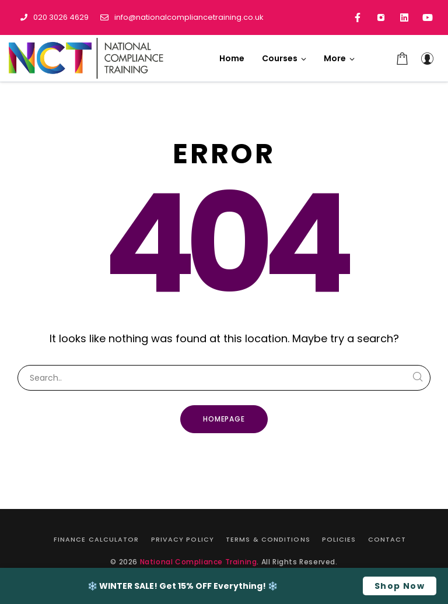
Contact (387, 539)
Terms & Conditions (268, 539)
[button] (339, 58)
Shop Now (399, 586)
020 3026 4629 (54, 17)
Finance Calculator (96, 539)
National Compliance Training (198, 562)
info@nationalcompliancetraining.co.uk (182, 17)
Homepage (224, 419)
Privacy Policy (182, 539)
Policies (339, 539)
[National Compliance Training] (87, 58)
